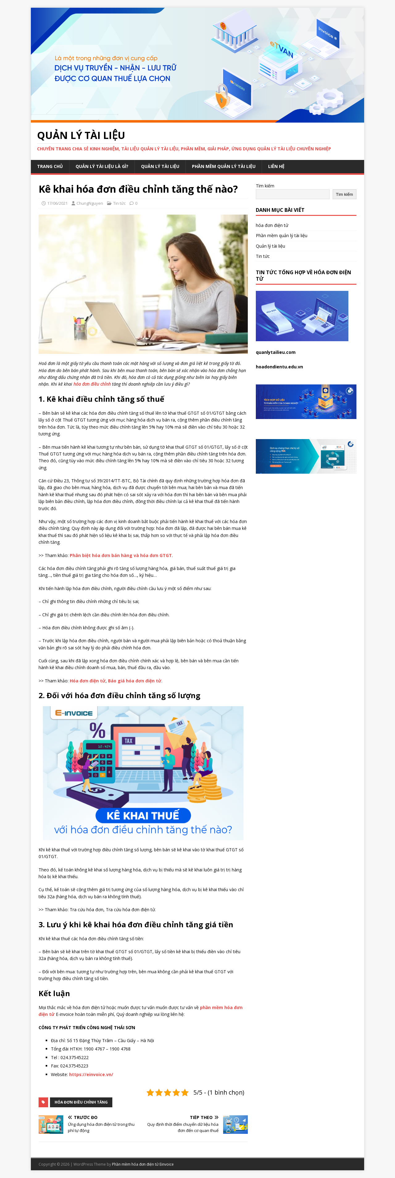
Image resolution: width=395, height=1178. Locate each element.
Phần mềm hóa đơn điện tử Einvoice (143, 1164)
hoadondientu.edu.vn (279, 367)
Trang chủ (50, 166)
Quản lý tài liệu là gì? (102, 166)
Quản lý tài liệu (160, 166)
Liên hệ (276, 166)
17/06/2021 (57, 203)
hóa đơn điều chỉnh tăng (81, 1102)
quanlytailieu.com (276, 352)
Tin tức (119, 203)
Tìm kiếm (265, 186)
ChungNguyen (90, 203)
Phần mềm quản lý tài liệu (224, 166)
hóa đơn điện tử (272, 225)
